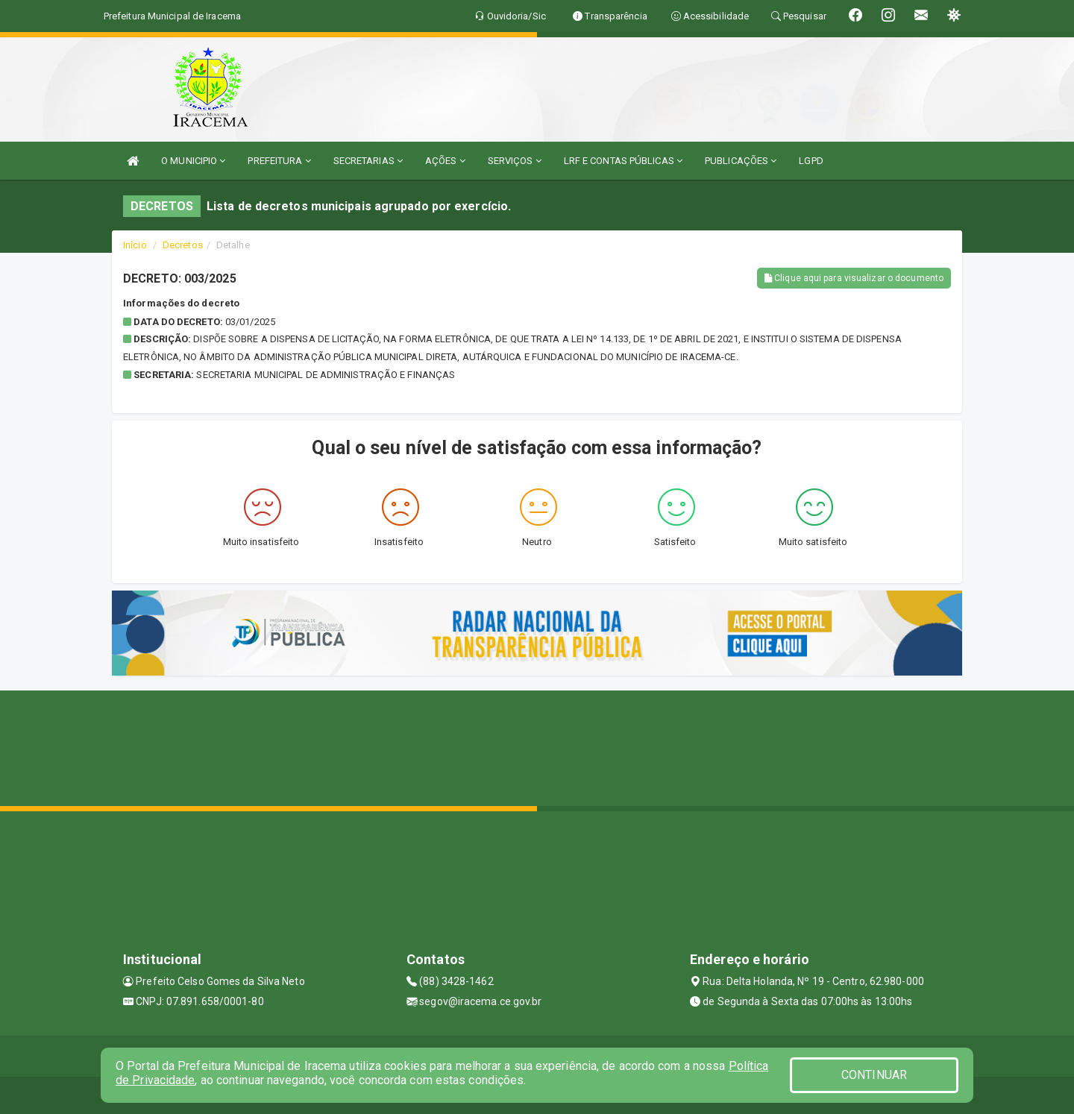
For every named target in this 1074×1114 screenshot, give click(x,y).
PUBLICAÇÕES (740, 160)
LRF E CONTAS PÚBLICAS (623, 160)
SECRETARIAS (368, 160)
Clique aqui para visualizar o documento (853, 278)
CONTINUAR (874, 1075)
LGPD (811, 160)
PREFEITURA (279, 160)
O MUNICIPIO (193, 160)
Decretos (183, 245)
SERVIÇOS (514, 160)
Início (135, 245)
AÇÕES (445, 160)
